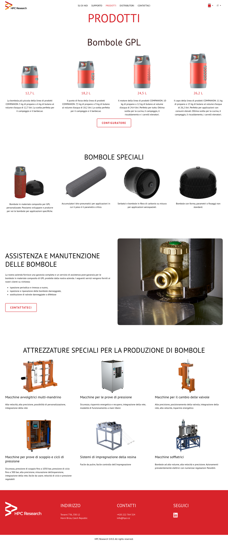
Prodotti (111, 5)
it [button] (218, 5)
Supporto (96, 5)
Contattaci (144, 5)
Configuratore (114, 123)
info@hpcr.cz (123, 518)
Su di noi (83, 5)
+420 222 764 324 (126, 514)
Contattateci (21, 307)
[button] (210, 5)
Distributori (127, 5)
